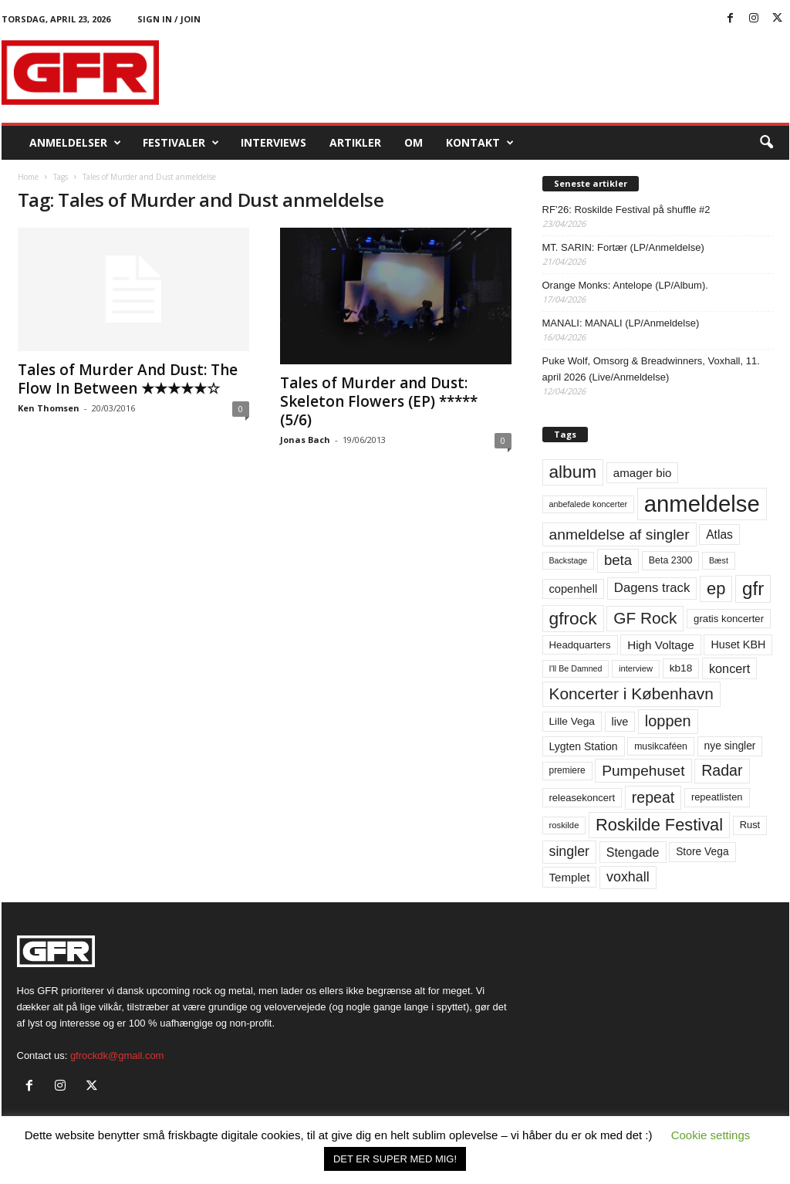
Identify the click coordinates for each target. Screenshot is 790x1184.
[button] (766, 143)
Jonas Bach (305, 439)
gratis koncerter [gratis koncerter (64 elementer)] (729, 618)
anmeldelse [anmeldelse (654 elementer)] (702, 503)
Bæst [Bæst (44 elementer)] (718, 560)
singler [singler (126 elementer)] (569, 851)
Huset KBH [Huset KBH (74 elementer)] (738, 644)
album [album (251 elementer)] (573, 472)
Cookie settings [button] (711, 1135)
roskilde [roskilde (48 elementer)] (564, 825)
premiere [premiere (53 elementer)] (567, 770)
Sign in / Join (169, 19)
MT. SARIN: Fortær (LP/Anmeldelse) (623, 247)
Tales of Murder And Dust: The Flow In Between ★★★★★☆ (128, 379)
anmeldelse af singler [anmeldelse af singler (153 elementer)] (619, 534)
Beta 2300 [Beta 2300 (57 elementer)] (671, 560)
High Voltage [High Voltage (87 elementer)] (660, 644)
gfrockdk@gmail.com (117, 1055)
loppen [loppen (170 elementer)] (668, 720)
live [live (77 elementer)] (620, 721)
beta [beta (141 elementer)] (618, 560)
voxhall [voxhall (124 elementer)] (628, 877)
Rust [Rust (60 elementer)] (750, 824)
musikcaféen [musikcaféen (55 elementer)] (660, 746)
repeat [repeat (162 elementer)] (653, 797)
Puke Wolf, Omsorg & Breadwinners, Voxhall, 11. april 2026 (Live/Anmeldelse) (651, 369)
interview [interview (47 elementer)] (636, 668)
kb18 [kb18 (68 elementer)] (681, 668)
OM (413, 142)
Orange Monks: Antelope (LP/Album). (625, 285)
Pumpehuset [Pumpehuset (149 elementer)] (643, 771)
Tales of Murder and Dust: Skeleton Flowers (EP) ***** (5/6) (379, 401)
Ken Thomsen (48, 408)
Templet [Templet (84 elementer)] (569, 877)
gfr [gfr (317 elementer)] (753, 588)
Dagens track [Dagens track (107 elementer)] (652, 587)
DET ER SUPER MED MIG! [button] (395, 1159)
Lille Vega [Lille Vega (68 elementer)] (572, 721)
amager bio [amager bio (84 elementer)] (642, 472)
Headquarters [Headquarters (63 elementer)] (580, 645)
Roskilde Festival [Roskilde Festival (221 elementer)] (659, 824)
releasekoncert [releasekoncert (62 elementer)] (582, 797)
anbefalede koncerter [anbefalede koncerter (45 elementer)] (588, 504)
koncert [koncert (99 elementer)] (729, 668)
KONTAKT (480, 143)
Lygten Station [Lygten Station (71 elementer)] (583, 746)
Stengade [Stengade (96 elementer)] (633, 852)
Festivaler (181, 143)
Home (28, 176)
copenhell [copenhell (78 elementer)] (573, 589)
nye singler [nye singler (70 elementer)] (730, 745)
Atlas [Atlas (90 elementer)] (719, 534)
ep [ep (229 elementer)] (716, 588)
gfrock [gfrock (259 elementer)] (573, 618)
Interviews (273, 142)
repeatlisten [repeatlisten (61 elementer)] (717, 797)
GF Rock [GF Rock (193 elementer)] (645, 618)
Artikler (355, 142)
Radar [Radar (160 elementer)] (721, 770)
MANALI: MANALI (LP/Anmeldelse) (621, 323)
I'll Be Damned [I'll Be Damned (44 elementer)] (576, 668)
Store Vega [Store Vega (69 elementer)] (702, 851)
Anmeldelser (75, 143)
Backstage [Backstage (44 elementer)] (568, 560)
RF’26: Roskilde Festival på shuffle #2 (626, 209)
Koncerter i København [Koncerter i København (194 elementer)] (631, 693)
